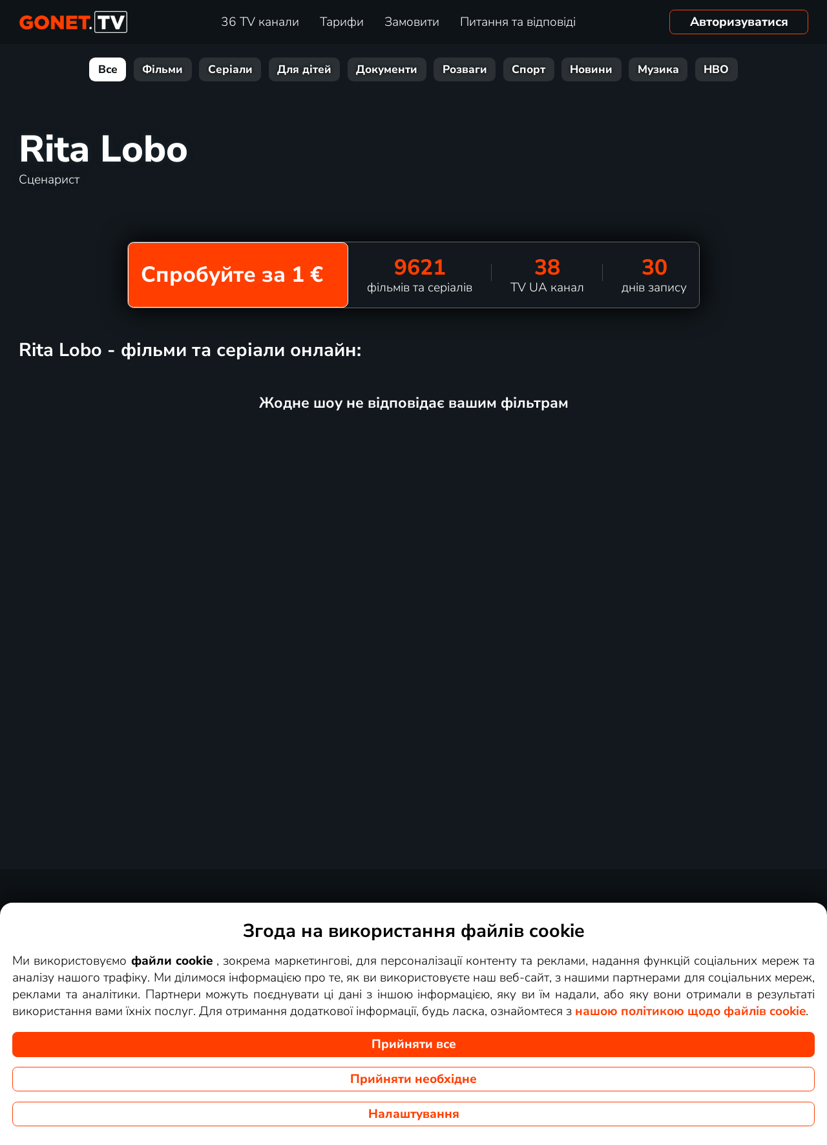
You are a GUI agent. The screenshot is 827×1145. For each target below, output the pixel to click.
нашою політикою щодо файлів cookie (690, 1011)
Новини (591, 69)
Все (108, 69)
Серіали (230, 69)
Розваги (465, 69)
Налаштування (413, 1114)
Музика (658, 69)
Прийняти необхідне (413, 1079)
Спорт (528, 69)
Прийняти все (414, 1044)
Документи (386, 69)
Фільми (162, 69)
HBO (716, 69)
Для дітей (304, 69)
